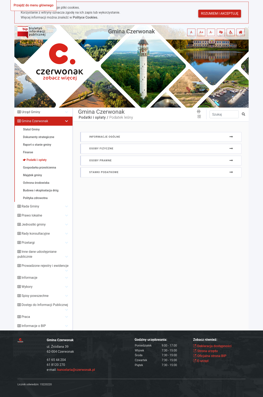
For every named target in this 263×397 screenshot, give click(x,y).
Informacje (29, 278)
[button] (221, 32)
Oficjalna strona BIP (209, 356)
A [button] (191, 32)
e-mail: (71, 370)
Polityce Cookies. (85, 17)
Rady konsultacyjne (36, 233)
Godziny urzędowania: (151, 340)
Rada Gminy (30, 206)
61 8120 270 (56, 365)
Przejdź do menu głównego (33, 5)
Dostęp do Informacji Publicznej (45, 305)
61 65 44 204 (56, 360)
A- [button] (211, 32)
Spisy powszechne (35, 296)
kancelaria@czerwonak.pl (76, 370)
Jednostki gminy (34, 224)
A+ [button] (201, 32)
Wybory (27, 287)
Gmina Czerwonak (131, 31)
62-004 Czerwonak (60, 352)
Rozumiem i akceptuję (219, 13)
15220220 (46, 384)
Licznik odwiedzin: (28, 384)
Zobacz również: (205, 340)
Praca (26, 317)
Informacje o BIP (34, 326)
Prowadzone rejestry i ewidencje (45, 266)
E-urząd (201, 361)
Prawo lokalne (32, 215)
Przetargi (28, 243)
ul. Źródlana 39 (58, 347)
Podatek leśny (121, 117)
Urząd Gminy (31, 112)
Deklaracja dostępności (212, 346)
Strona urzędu (205, 351)
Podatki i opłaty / (93, 117)
